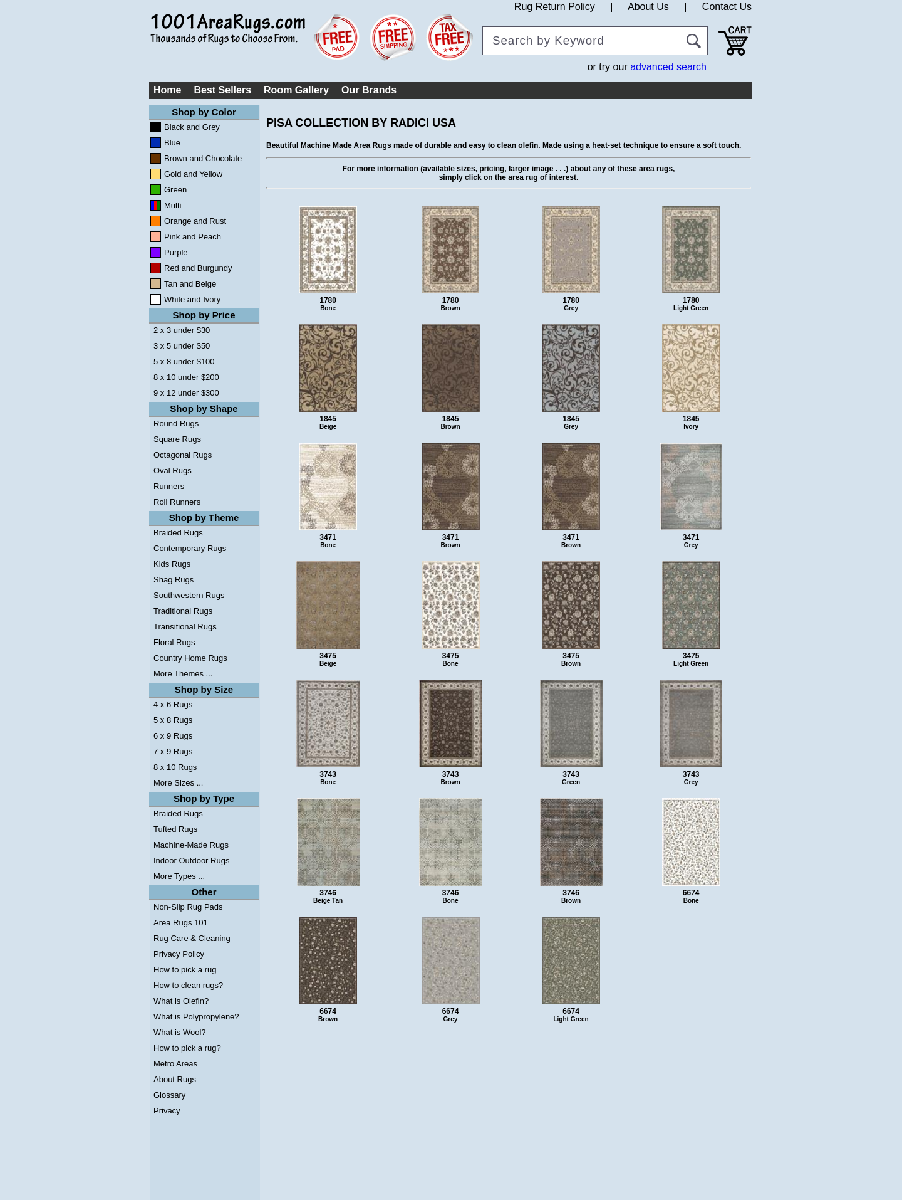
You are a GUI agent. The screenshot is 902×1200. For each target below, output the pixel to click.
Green (175, 189)
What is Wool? (179, 1032)
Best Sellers (222, 90)
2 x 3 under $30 (181, 330)
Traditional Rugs (182, 611)
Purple (176, 252)
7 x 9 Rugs (172, 751)
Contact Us (727, 6)
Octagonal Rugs (182, 455)
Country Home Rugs (190, 658)
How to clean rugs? (188, 985)
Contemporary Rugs (189, 548)
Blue (172, 142)
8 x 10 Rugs (175, 767)
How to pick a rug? (187, 1048)
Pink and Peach (192, 236)
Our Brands (369, 90)
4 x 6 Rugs (172, 704)
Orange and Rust (195, 221)
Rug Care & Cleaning (192, 938)
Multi (172, 205)
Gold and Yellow (193, 174)
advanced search (668, 66)
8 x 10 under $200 (186, 377)
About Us (648, 6)
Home (167, 90)
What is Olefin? (181, 1001)
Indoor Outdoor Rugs (191, 860)
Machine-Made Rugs (191, 845)
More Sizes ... (178, 782)
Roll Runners (176, 502)
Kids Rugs (171, 564)
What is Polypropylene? (196, 1016)
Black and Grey (192, 127)
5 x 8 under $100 (184, 361)
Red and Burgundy (198, 268)
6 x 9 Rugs (172, 735)
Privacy (166, 1110)
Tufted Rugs (175, 829)
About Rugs (174, 1079)
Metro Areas (175, 1063)
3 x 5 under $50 (181, 345)
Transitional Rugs (185, 626)
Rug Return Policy (554, 6)
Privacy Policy (178, 954)
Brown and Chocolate (203, 158)
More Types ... (179, 876)
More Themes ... (182, 673)
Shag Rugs (173, 579)
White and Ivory (192, 299)
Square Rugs (177, 439)
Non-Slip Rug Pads (188, 907)
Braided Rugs (178, 532)
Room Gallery (296, 90)
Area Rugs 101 (180, 922)
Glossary (169, 1095)
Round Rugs (176, 423)
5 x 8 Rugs (172, 720)
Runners (168, 486)
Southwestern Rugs (188, 595)
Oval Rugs (172, 470)
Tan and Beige (190, 283)
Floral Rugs (174, 642)
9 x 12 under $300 (186, 392)
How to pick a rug (184, 969)
